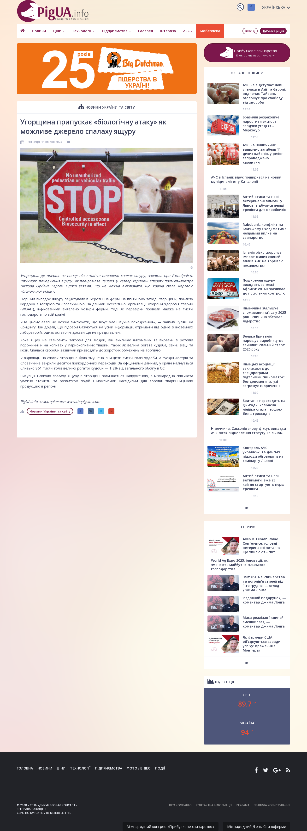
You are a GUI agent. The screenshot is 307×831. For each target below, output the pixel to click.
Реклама (242, 805)
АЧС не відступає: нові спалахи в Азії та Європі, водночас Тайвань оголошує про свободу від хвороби (264, 94)
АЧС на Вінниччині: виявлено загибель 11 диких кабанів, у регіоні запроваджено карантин (263, 154)
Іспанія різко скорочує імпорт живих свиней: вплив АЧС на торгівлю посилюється (263, 259)
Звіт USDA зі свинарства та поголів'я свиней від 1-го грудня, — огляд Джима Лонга (264, 583)
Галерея (145, 30)
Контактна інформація (214, 805)
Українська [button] (276, 7)
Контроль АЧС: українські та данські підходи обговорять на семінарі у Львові (263, 454)
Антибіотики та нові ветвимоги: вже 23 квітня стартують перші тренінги (264, 482)
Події (160, 768)
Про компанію (180, 805)
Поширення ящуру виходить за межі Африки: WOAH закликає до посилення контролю (264, 286)
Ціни (59, 30)
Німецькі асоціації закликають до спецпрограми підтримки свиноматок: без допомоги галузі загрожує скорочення (264, 375)
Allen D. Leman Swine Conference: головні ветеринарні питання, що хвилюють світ (262, 545)
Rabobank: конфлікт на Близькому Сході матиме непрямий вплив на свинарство (264, 231)
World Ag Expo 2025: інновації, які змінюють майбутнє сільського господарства (240, 564)
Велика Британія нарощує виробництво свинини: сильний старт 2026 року (264, 342)
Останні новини (247, 73)
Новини (39, 30)
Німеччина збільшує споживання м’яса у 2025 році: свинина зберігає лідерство (264, 314)
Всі (247, 508)
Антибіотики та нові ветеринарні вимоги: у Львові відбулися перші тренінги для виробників (264, 203)
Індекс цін (221, 681)
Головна (25, 768)
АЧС (188, 31)
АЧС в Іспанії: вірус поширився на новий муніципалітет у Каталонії (246, 179)
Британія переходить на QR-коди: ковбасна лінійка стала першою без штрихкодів (264, 407)
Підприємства (116, 30)
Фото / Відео (139, 768)
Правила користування (272, 805)
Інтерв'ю (168, 30)
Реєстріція (273, 31)
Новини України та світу (106, 107)
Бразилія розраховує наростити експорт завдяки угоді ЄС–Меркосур (261, 123)
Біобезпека (210, 30)
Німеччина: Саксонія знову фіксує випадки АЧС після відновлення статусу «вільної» (248, 430)
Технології (83, 30)
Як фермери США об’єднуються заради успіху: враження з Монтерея (261, 643)
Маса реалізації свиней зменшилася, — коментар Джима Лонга (264, 621)
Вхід (250, 31)
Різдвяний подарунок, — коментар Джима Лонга (264, 600)
